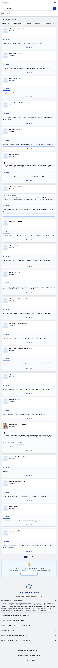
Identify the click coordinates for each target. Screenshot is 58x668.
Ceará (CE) (37, 23)
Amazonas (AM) (17, 23)
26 (32, 557)
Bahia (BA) (28, 23)
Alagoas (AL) (6, 23)
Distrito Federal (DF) (49, 23)
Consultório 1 (6, 39)
